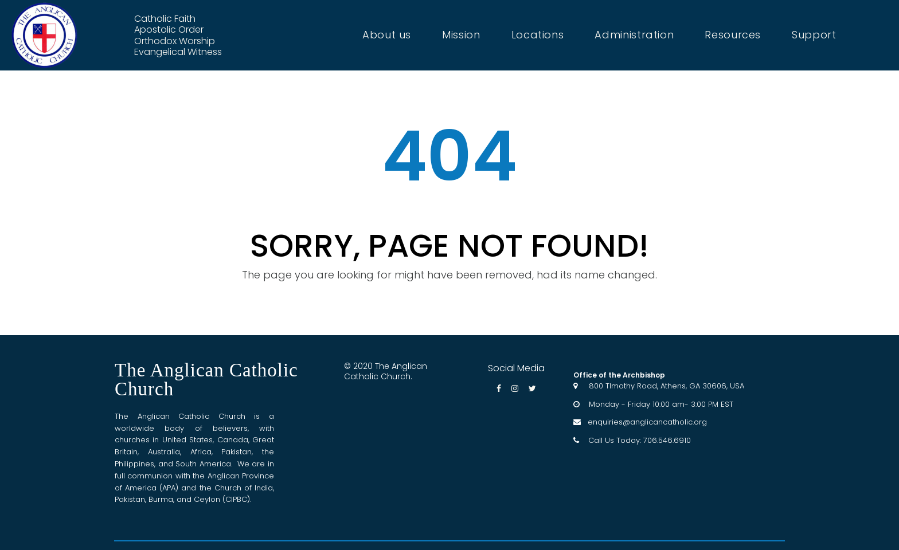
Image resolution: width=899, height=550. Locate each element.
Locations (537, 35)
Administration (634, 35)
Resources (733, 35)
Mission (461, 35)
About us (386, 35)
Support (814, 35)
